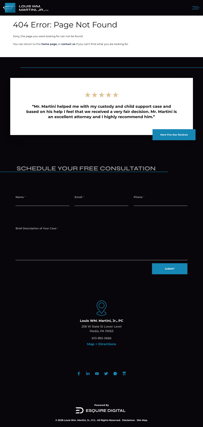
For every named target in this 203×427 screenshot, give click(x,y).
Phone (139, 197)
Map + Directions (101, 344)
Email (79, 197)
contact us (68, 44)
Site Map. (142, 420)
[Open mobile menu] (195, 8)
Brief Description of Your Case (37, 230)
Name (21, 197)
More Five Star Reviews (174, 134)
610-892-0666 (101, 338)
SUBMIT (169, 268)
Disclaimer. (128, 420)
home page (49, 44)
